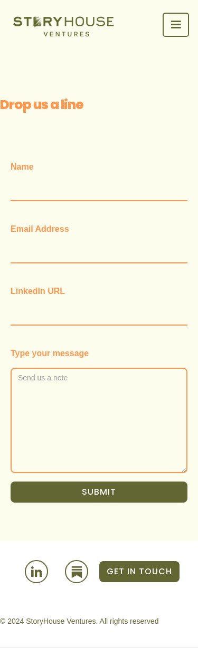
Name (22, 166)
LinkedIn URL (38, 291)
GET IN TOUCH (139, 571)
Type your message (50, 353)
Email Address (40, 228)
